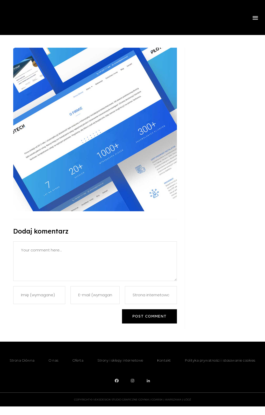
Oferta (78, 369)
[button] (255, 21)
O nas (54, 369)
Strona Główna (22, 369)
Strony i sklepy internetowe (120, 369)
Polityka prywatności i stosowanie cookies (220, 369)
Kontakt (164, 369)
